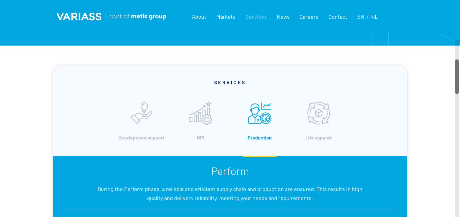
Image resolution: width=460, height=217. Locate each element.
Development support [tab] (141, 128)
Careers (308, 16)
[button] (199, 17)
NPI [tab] (201, 128)
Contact (337, 16)
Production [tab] (260, 128)
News (283, 16)
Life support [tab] (318, 128)
